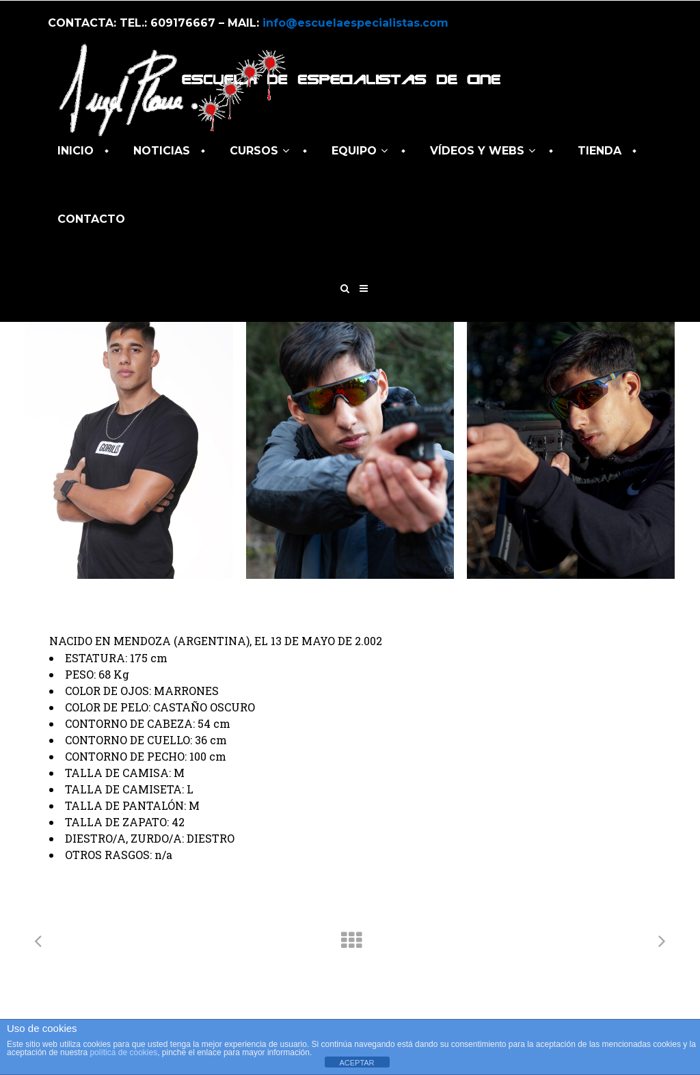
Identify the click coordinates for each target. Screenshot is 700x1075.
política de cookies (123, 1052)
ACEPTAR (356, 1063)
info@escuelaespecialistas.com (355, 22)
